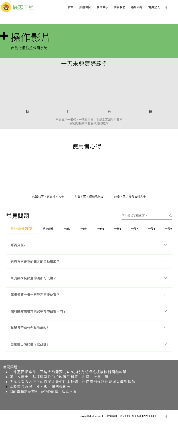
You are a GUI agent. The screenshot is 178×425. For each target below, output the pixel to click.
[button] (85, 7)
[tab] (22, 228)
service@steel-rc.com (90, 416)
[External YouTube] (27, 88)
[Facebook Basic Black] (166, 7)
